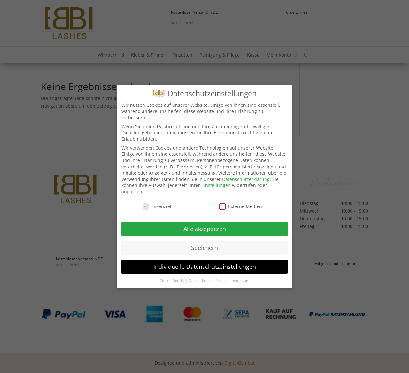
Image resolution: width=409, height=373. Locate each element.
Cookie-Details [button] (172, 277)
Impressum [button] (240, 277)
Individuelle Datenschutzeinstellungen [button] (204, 263)
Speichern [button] (204, 244)
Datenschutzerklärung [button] (208, 277)
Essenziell (158, 203)
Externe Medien (240, 203)
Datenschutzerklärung (246, 176)
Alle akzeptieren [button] (204, 225)
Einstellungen (216, 182)
